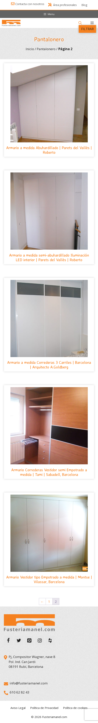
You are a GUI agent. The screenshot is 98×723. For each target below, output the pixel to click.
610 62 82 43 (19, 692)
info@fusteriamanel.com (29, 683)
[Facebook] (8, 640)
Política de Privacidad (44, 708)
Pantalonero (46, 49)
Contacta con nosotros (29, 4)
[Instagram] (39, 640)
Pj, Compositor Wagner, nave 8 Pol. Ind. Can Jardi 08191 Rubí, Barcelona (32, 662)
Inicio (30, 49)
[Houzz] (50, 640)
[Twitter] (18, 640)
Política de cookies (75, 708)
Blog (84, 5)
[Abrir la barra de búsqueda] (80, 23)
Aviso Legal (18, 708)
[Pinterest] (29, 640)
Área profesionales (62, 5)
